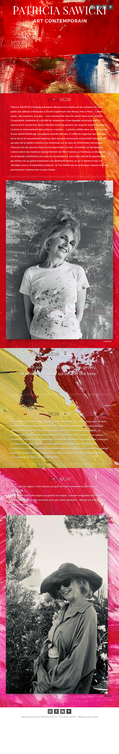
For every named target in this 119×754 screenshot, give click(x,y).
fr (54, 99)
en (65, 99)
